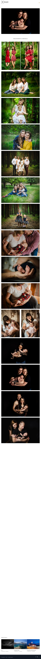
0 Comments (6, 651)
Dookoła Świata (16, 650)
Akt (1, 650)
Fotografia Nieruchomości (31, 650)
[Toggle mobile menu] (39, 2)
